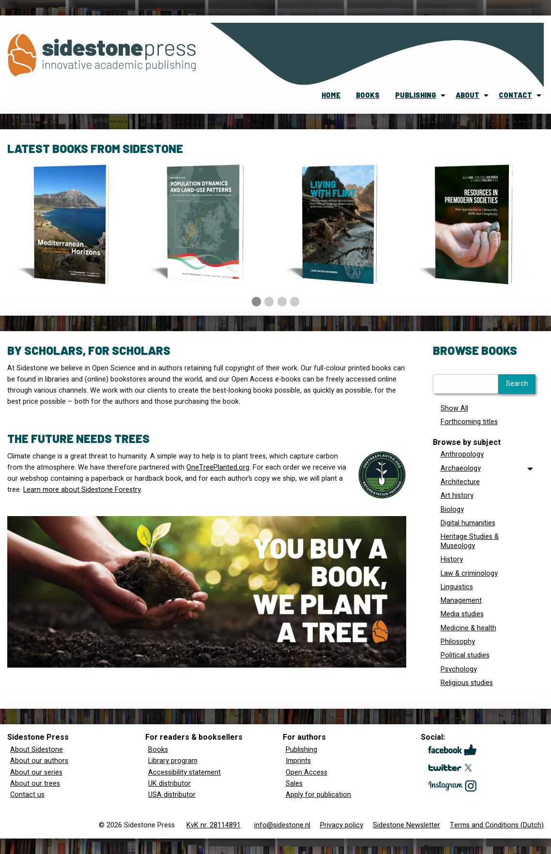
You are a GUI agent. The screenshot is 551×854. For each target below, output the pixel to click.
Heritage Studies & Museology (470, 541)
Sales (294, 783)
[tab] (484, 468)
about (467, 95)
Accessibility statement (184, 772)
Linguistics (457, 587)
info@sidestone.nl (282, 825)
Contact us (27, 795)
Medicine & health (468, 628)
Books (158, 750)
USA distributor (172, 795)
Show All (454, 408)
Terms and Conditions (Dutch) (497, 825)
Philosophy (458, 642)
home (330, 95)
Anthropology (462, 454)
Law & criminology (469, 573)
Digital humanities (468, 523)
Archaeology (461, 468)
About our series (36, 772)
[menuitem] (331, 95)
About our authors (39, 761)
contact (515, 95)
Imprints (298, 761)
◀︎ (22, 280)
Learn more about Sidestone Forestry (82, 490)
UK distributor (169, 783)
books (368, 95)
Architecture (460, 482)
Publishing (301, 750)
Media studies (462, 614)
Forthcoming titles (469, 422)
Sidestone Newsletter (406, 825)
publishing (415, 95)
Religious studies (467, 683)
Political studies (465, 655)
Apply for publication (318, 795)
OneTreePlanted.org (217, 467)
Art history (457, 495)
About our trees (35, 783)
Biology (452, 509)
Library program (173, 761)
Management (461, 600)
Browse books (475, 350)
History (452, 559)
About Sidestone (36, 750)
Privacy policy (341, 825)
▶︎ (537, 280)
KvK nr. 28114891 (213, 825)
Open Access (306, 772)
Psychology (459, 669)
